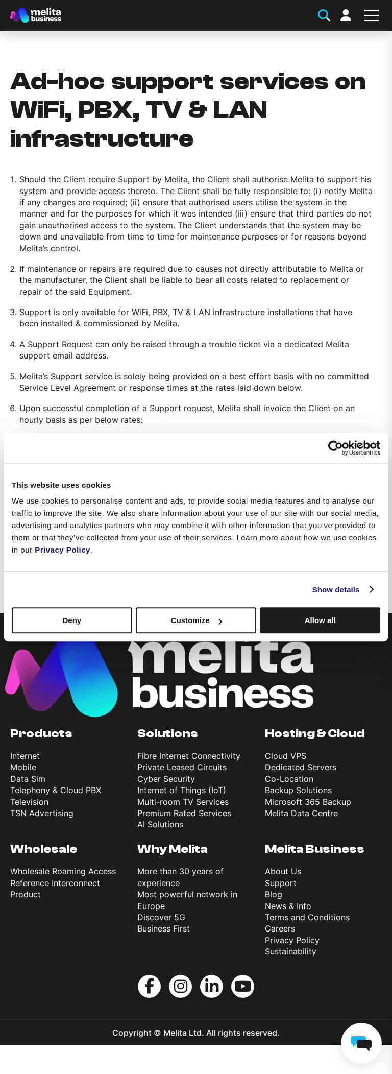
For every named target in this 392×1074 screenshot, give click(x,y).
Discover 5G (161, 917)
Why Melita (172, 849)
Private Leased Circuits (182, 767)
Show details (336, 589)
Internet (25, 756)
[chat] (361, 1043)
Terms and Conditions (307, 917)
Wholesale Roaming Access (63, 871)
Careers (280, 928)
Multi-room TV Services (183, 802)
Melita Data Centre (301, 813)
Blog (273, 894)
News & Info (288, 906)
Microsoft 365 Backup (308, 802)
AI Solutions (160, 824)
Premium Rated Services (184, 813)
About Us (283, 871)
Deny (71, 620)
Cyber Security (166, 779)
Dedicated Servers (300, 767)
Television (29, 802)
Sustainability (290, 951)
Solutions (167, 734)
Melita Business (314, 849)
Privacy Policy (292, 940)
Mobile (23, 767)
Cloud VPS (285, 756)
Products (41, 734)
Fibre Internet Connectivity (188, 756)
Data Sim (27, 779)
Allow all (320, 620)
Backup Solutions (298, 790)
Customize (196, 620)
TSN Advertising (42, 813)
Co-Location (289, 779)
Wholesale (43, 849)
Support (281, 883)
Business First (163, 928)
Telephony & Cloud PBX (55, 790)
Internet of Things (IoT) (181, 790)
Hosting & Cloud (315, 734)
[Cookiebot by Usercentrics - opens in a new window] (335, 448)
